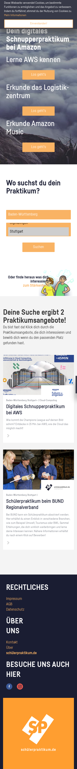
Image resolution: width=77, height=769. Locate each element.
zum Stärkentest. (36, 285)
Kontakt (12, 642)
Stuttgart (38, 231)
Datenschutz (15, 609)
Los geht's (38, 75)
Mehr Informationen (15, 15)
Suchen (38, 247)
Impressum (14, 599)
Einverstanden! (38, 23)
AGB (9, 604)
